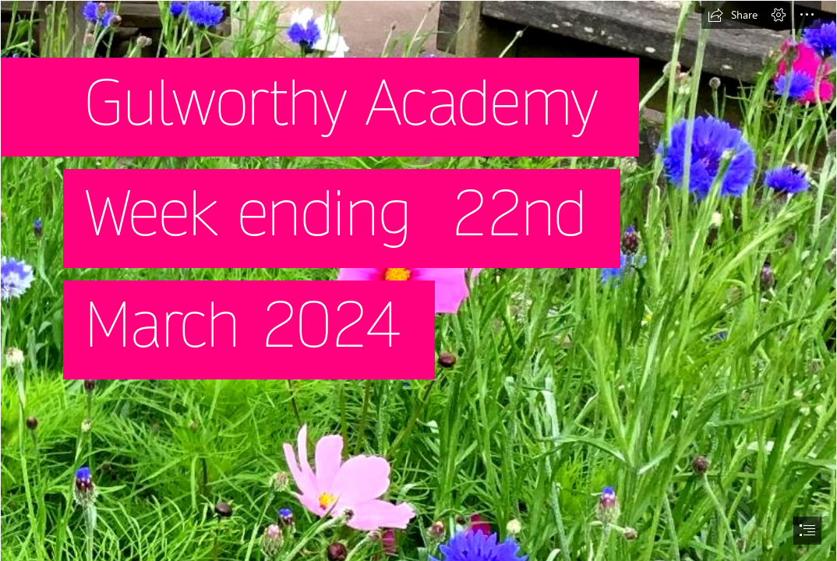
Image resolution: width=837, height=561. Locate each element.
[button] (732, 15)
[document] (418, 280)
